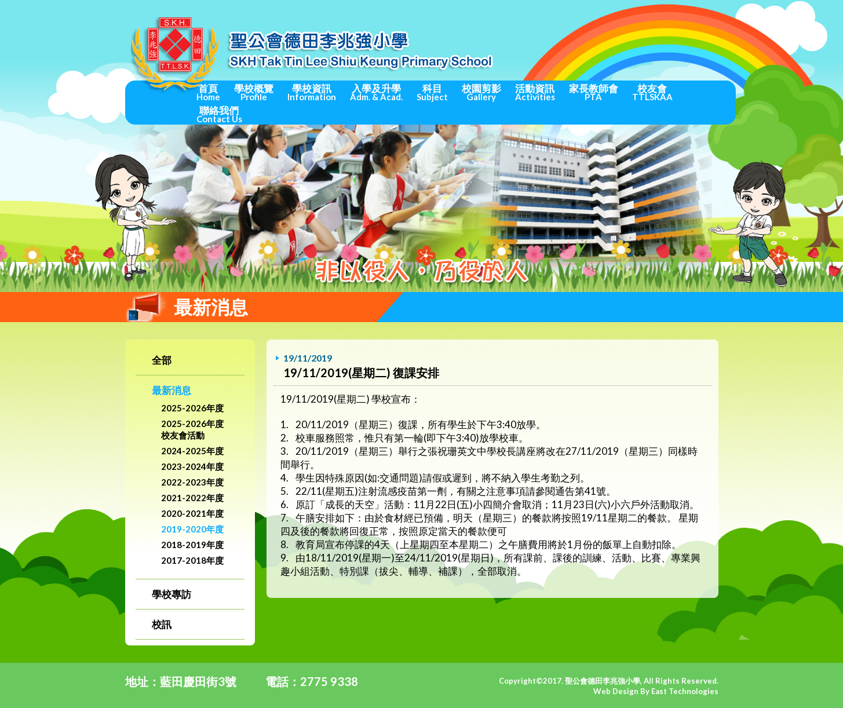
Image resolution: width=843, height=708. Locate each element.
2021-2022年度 (192, 497)
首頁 (208, 92)
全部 (161, 360)
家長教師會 (593, 92)
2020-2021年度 (192, 513)
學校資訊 (311, 92)
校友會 (652, 92)
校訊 (161, 624)
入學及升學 (376, 92)
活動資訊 (535, 92)
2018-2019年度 (192, 544)
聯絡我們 (219, 114)
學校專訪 (171, 594)
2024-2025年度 (192, 451)
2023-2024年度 (192, 466)
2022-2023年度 (192, 482)
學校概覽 (253, 92)
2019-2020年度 (192, 529)
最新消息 (171, 390)
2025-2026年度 (192, 408)
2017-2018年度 (192, 560)
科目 (432, 92)
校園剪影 (481, 92)
